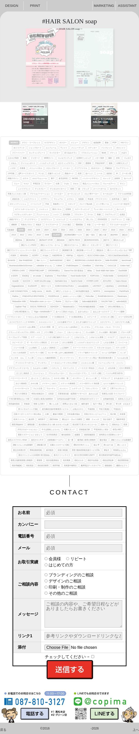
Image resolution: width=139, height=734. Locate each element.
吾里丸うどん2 (124, 399)
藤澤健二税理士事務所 (86, 440)
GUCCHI (26, 281)
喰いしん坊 (53, 404)
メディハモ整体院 (68, 383)
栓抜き (38, 224)
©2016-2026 (69, 728)
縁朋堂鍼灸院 (89, 435)
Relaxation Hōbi (19, 301)
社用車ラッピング (83, 158)
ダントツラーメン (67, 358)
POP (115, 142)
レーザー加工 (100, 224)
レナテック (76, 388)
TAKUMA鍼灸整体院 (86, 306)
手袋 (47, 204)
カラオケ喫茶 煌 (47, 327)
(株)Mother (30, 240)
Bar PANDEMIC (26, 260)
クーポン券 (126, 173)
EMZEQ (25, 276)
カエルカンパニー (46, 322)
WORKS (14, 142)
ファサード (35, 158)
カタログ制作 (13, 158)
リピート (78, 559)
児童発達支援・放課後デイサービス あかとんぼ (78, 393)
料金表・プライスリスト (98, 199)
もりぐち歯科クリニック (113, 383)
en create (37, 276)
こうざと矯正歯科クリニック (58, 337)
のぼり (124, 153)
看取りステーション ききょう (30, 435)
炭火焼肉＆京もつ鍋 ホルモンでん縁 (53, 424)
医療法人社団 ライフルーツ (113, 393)
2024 (46, 230)
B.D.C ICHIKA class (96, 255)
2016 (113, 230)
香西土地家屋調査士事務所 (22, 460)
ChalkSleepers (72, 265)
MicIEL (49, 291)
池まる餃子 (107, 419)
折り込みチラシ (70, 153)
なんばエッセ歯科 (40, 368)
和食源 (27, 404)
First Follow (62, 276)
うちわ (66, 183)
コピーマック (17, 342)
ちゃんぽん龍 (122, 358)
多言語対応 (63, 178)
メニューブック (77, 148)
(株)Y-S (106, 240)
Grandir (15, 281)
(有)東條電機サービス (73, 235)
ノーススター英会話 (86, 368)
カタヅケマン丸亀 (122, 322)
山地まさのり (78, 409)
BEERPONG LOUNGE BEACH (88, 260)
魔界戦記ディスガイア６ (91, 465)
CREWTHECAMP (36, 270)
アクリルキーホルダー (119, 224)
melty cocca (37, 291)
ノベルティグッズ (46, 163)
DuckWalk (123, 270)
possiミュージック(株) (72, 296)
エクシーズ (91, 317)
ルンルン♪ (64, 388)
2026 (30, 230)
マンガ (41, 173)
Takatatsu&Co (68, 306)
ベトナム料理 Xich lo (114, 373)
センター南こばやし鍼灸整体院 (60, 352)
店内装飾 (66, 214)
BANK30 (11, 260)
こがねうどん (79, 337)
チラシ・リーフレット (31, 142)
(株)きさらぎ (119, 240)
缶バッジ (89, 173)
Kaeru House (121, 281)
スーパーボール (99, 189)
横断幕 (14, 224)
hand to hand (76, 281)
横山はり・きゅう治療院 (72, 419)
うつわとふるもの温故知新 (37, 317)
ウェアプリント (122, 168)
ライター (48, 183)
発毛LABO (117, 429)
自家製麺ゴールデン (55, 440)
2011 (30, 235)
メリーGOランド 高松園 (89, 383)
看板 (107, 142)
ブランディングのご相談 (71, 575)
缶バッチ (120, 209)
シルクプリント (30, 199)
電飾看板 (79, 224)
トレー (16, 183)
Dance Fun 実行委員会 (73, 270)
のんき (101, 368)
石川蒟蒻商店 (51, 435)
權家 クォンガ (92, 419)
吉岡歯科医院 (108, 399)
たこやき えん (17, 358)
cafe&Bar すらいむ (44, 265)
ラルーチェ (51, 388)
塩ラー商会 (97, 404)
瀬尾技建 (31, 424)
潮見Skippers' (17, 424)
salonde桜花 (121, 301)
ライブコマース (51, 224)
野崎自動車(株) (36, 450)
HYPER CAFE (92, 281)
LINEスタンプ (122, 163)
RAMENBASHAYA (106, 296)
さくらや (54, 342)
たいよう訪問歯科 (109, 352)
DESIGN (11, 5)
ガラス (25, 178)
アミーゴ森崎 (119, 311)
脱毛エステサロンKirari (17, 440)
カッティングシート (37, 153)
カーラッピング (73, 194)
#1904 (13, 255)
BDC (69, 260)
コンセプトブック (65, 158)
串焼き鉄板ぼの (37, 393)
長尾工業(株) (63, 450)
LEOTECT (97, 286)
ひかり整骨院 (124, 368)
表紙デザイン (14, 219)
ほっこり (34, 378)
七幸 (104, 388)
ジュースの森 (18, 347)
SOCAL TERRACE (38, 306)
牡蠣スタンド (69, 429)
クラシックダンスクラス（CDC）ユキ (24, 332)
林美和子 (41, 419)
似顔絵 (109, 173)
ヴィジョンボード (28, 163)
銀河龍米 (49, 450)
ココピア (111, 337)
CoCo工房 (112, 265)
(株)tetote (61, 240)
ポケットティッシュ (18, 204)
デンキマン (42, 363)
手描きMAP (100, 163)
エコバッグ (60, 219)
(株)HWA (114, 235)
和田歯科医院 (14, 404)
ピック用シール (102, 204)
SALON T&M (106, 301)
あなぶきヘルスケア (101, 311)
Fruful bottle (109, 276)
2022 (63, 230)
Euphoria (49, 276)
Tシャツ (64, 148)
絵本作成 (115, 199)
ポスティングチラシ (66, 163)
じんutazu (32, 347)
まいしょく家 (91, 378)
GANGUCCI (123, 276)
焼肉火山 (115, 424)
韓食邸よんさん (119, 450)
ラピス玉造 (37, 388)
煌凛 (125, 424)
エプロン (70, 199)
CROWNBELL (54, 270)
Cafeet (59, 265)
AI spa (45, 255)
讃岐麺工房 (41, 445)
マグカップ (105, 378)
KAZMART (32, 286)
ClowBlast (86, 265)
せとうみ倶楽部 (19, 352)
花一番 (70, 440)
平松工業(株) (104, 409)
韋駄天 (106, 450)
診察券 (117, 178)
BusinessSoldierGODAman (20, 265)
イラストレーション (89, 153)
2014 (130, 230)
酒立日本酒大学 (19, 450)
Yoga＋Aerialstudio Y (43, 311)
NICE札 (75, 178)
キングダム (85, 327)
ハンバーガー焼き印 (121, 204)
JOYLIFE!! (107, 281)
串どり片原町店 (21, 393)
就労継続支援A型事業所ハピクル (55, 409)
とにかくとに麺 (87, 363)
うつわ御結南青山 (75, 317)
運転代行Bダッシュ (81, 445)
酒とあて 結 (108, 445)
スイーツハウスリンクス (83, 347)
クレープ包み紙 (85, 204)
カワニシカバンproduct (67, 327)
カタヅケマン (105, 322)
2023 (55, 230)
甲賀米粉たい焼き (101, 429)
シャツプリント (24, 189)
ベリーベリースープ (19, 378)
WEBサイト (49, 158)
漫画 (110, 163)
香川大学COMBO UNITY (84, 455)
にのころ (55, 368)
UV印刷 (11, 173)
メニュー (74, 142)
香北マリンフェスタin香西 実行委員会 (34, 455)
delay (89, 270)
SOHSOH (54, 306)
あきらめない (83, 311)
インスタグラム (75, 219)
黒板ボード (69, 173)
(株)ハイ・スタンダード (92, 245)
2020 (80, 230)
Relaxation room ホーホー (40, 301)
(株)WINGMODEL (91, 240)
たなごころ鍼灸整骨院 (47, 358)
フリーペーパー (18, 153)
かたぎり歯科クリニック (86, 322)
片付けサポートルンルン (28, 429)
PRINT (35, 5)
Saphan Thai (20, 306)
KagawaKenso (18, 286)
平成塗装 (91, 409)
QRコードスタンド (26, 173)
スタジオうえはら (104, 347)
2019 (88, 230)
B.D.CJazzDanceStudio (119, 255)
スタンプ (71, 204)
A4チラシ (124, 142)
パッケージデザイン (91, 178)
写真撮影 (10, 230)
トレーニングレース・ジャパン (111, 363)
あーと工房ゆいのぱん (65, 311)
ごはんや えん (124, 337)
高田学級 (56, 465)
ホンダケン (77, 378)
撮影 (110, 158)
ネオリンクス (68, 368)
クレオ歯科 (90, 332)
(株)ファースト (112, 245)
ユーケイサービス (22, 388)
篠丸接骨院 (66, 435)
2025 (38, 230)
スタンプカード (52, 168)
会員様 (55, 559)
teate (102, 306)
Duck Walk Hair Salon (105, 270)
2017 (105, 230)
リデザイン (45, 199)
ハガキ (13, 168)
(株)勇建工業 (67, 250)
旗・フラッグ (83, 189)
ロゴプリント (46, 219)
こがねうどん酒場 (96, 337)
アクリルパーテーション (40, 194)
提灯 (125, 199)
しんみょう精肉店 (48, 347)
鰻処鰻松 (108, 465)
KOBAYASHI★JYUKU (64, 286)
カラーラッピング (82, 209)
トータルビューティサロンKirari (64, 363)
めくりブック (19, 148)
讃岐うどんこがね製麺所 (121, 440)
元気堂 (51, 393)
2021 (71, 230)
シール (99, 173)
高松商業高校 (123, 460)
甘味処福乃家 (84, 429)
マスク (26, 183)
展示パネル (56, 209)
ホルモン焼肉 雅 (61, 378)
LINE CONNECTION (19, 291)
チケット (113, 153)
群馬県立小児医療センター (110, 435)
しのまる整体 (108, 342)
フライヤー (78, 214)
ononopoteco (109, 291)
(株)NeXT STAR (46, 240)
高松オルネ (78, 460)
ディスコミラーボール (24, 363)
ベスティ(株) (96, 373)
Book (104, 153)
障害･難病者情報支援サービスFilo (86, 450)
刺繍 (99, 214)
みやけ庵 (34, 383)
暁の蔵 (113, 414)
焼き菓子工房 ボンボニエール (85, 424)
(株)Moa (18, 240)
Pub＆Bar (90, 296)
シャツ (56, 214)
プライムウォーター (56, 373)
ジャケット (43, 209)
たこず (123, 352)
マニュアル (58, 199)
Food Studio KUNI (78, 276)
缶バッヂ (127, 178)
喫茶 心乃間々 (39, 404)
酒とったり (121, 445)
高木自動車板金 (52, 460)
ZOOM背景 (102, 219)
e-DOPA (14, 276)
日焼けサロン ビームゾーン (95, 414)
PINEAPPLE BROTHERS (33, 296)
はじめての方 (61, 565)
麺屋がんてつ (121, 465)
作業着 (22, 168)
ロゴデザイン (49, 142)
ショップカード (35, 148)
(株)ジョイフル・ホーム (50, 245)
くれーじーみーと (74, 332)
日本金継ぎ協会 (73, 414)
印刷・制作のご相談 (67, 587)
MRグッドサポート (64, 291)
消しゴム (90, 219)
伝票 (57, 183)
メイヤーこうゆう (49, 383)
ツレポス (127, 158)
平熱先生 (117, 409)
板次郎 (31, 419)
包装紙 (81, 199)
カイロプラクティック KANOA (22, 322)
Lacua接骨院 (83, 286)
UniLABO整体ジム (22, 311)
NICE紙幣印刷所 (82, 291)
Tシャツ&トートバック (103, 209)
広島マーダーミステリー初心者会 (27, 414)
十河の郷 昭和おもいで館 (19, 399)
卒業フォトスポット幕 (17, 194)
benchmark (126, 260)
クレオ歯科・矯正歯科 (108, 332)
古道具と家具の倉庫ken (43, 399)
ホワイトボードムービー (25, 209)
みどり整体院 (21, 383)
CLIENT (56, 235)
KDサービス (46, 286)
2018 (96, 230)
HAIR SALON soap (42, 281)
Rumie (58, 301)
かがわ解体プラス (64, 322)
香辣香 (39, 460)
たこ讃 (30, 358)
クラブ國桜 (48, 332)
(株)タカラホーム (71, 245)
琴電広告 (36, 183)
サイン (122, 183)
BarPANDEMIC (56, 260)
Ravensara (122, 296)
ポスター (63, 142)
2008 (47, 235)
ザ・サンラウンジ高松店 (37, 342)
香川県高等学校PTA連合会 (110, 455)
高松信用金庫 (108, 460)
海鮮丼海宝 (120, 419)
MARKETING (104, 5)
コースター (58, 194)
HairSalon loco (61, 281)
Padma (15, 296)
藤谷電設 (103, 440)
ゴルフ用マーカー (91, 194)
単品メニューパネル (91, 183)
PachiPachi (124, 291)
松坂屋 (122, 414)
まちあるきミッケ (121, 378)
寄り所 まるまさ (123, 404)
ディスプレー (40, 189)
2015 (121, 230)
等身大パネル (26, 224)
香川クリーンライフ (62, 455)
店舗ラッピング (54, 173)
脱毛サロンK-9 (37, 440)
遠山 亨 (96, 445)
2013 (14, 235)
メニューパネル (35, 168)
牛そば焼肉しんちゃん (51, 429)
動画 (25, 158)
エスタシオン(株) (107, 317)
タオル (75, 183)
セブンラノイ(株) (37, 352)
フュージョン (38, 373)
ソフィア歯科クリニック (88, 352)
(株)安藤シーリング (84, 250)
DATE (20, 230)
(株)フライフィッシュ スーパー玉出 (21, 250)
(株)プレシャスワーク (49, 250)
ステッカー (92, 148)
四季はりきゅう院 (70, 404)
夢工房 (109, 404)
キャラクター (54, 153)
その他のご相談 (63, 593)
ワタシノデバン (91, 388)
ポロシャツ (120, 148)
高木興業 (66, 460)
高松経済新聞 (43, 465)
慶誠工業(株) (58, 414)
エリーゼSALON (125, 317)
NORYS (97, 291)
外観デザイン (13, 178)
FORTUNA (94, 276)
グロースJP (126, 332)
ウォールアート (109, 183)
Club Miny (99, 265)
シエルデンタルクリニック (88, 342)
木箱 (89, 224)
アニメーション (42, 214)
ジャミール (122, 342)
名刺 (79, 173)
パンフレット (106, 148)
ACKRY (35, 255)
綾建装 (77, 435)
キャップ (106, 178)
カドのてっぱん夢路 (27, 327)
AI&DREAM (57, 255)
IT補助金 (108, 168)
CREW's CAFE (18, 270)
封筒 (118, 158)
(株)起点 (99, 250)
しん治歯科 (64, 347)
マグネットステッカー (23, 214)
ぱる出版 (111, 368)
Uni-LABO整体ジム (116, 306)
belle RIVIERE (112, 260)
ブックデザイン (30, 219)
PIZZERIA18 (53, 296)
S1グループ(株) (71, 301)
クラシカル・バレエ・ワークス (107, 327)
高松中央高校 (93, 460)
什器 (128, 219)
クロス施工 (66, 224)
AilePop (69, 255)
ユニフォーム (50, 148)
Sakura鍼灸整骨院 (89, 301)
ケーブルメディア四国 (18, 337)
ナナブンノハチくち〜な (19, 368)
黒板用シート (58, 204)
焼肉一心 (104, 424)
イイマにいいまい (14, 317)
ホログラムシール (39, 178)
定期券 (68, 209)
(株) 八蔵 (102, 235)
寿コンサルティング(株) (28, 409)
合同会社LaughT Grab (66, 399)
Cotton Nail (124, 265)
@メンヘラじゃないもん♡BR (119, 250)
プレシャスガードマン (78, 373)
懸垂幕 (88, 163)
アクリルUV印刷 (124, 194)
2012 (22, 235)
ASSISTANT (127, 5)
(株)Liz (124, 235)
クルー (60, 332)
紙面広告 (16, 199)
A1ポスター (96, 168)
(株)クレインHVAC (28, 245)
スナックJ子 (121, 347)
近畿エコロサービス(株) (60, 445)
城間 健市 (85, 404)
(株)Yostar (54, 419)
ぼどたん (46, 378)
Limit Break (122, 286)
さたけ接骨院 (67, 342)
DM (79, 163)
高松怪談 (29, 465)
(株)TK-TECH (74, 240)
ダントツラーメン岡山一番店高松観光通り (95, 358)
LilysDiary (110, 286)
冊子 (53, 178)
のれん (14, 163)
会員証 (122, 214)
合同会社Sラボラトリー (89, 399)
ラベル (90, 214)
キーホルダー (108, 194)
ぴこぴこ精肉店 (22, 373)
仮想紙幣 (97, 142)
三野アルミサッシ (117, 388)
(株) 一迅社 (90, 235)
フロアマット (116, 219)
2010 (38, 235)
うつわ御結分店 (58, 317)
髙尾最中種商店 (70, 465)
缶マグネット (115, 189)
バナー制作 (99, 158)
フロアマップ (110, 214)
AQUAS (80, 255)
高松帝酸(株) (17, 465)
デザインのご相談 (65, 581)
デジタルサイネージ (58, 189)
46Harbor (24, 255)
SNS (72, 189)
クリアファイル (80, 168)
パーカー (66, 168)
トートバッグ (35, 204)
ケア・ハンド (36, 337)
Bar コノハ (41, 260)
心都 (47, 414)
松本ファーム (19, 419)
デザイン (85, 142)
